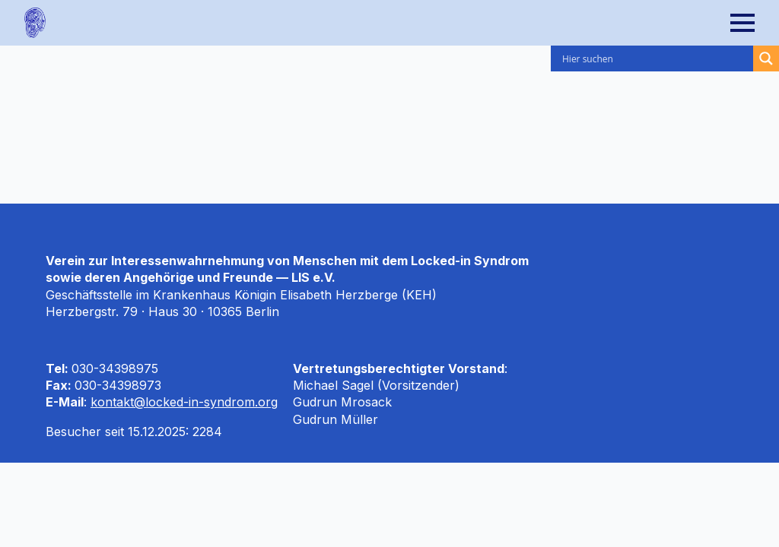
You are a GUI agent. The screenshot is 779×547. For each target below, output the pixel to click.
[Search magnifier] (766, 58)
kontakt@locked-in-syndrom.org (184, 401)
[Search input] (655, 58)
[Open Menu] (754, 23)
